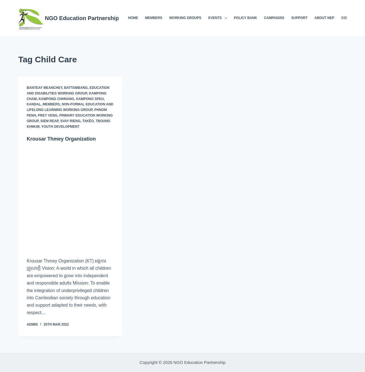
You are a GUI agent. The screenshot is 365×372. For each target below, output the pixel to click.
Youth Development (60, 127)
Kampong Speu (90, 99)
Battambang (76, 88)
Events (218, 18)
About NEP (324, 18)
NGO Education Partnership (82, 18)
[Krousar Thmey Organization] (70, 200)
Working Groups (185, 18)
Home (133, 18)
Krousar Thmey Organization (65, 139)
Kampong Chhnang (56, 99)
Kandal (34, 104)
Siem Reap (49, 121)
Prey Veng (47, 115)
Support (299, 18)
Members (153, 18)
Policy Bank (245, 18)
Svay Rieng (70, 121)
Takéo (88, 121)
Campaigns (274, 18)
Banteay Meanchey (44, 88)
